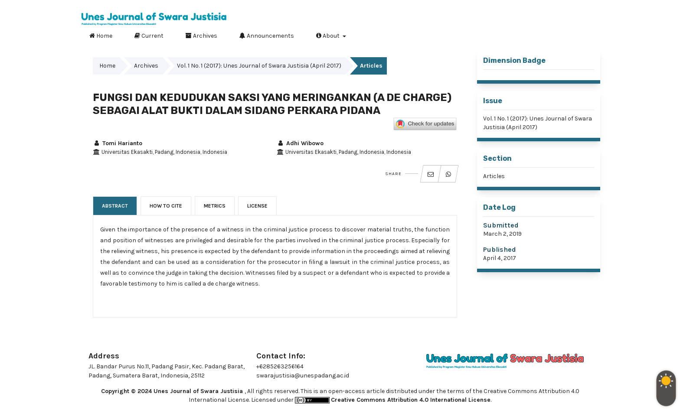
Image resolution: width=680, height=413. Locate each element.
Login (590, 6)
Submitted (501, 225)
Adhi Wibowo (300, 143)
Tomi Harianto (117, 143)
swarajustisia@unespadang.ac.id (302, 375)
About (328, 35)
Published (499, 249)
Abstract (115, 206)
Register (556, 6)
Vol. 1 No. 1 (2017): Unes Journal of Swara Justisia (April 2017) (259, 65)
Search (586, 34)
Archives (201, 35)
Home (100, 35)
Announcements (266, 35)
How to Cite (166, 206)
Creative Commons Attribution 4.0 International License (410, 399)
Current (148, 35)
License (257, 206)
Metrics (215, 206)
